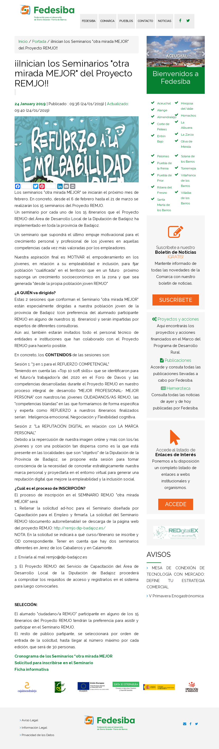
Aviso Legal (30, 720)
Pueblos (126, 21)
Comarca (107, 21)
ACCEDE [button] (175, 504)
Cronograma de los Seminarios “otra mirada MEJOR (64, 656)
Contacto (145, 21)
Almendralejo (166, 117)
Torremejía (188, 168)
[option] (27, 687)
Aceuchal (164, 103)
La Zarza (187, 134)
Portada (39, 41)
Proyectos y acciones (178, 319)
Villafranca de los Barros (188, 180)
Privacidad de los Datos (38, 735)
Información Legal (34, 727)
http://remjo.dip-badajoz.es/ (80, 528)
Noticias (164, 21)
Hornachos (188, 115)
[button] (151, 51)
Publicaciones (178, 360)
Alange (162, 110)
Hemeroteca (178, 388)
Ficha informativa (32, 669)
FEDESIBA (88, 21)
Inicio (23, 41)
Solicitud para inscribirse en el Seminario (54, 662)
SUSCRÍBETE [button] (175, 300)
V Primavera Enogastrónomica (176, 596)
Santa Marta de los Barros (164, 205)
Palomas (163, 156)
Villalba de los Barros (186, 198)
